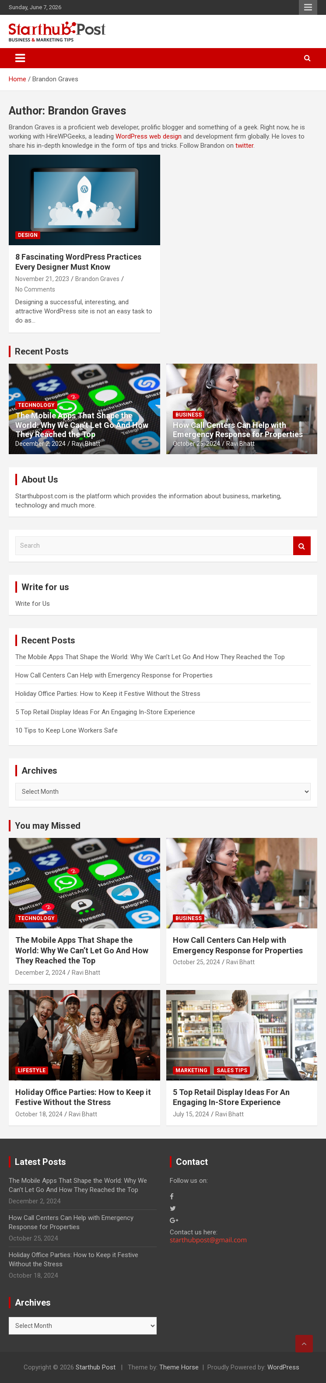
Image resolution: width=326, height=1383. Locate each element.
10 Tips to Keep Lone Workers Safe (66, 730)
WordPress (283, 1367)
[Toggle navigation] (20, 58)
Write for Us (32, 604)
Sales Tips (232, 1070)
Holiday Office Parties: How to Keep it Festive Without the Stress (107, 694)
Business (188, 415)
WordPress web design (149, 136)
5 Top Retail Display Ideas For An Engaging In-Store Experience (105, 712)
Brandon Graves (97, 278)
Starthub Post (96, 1367)
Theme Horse (179, 1367)
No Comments (35, 289)
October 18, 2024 (39, 1114)
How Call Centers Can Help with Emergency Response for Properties (238, 429)
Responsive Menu (308, 7)
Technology (36, 405)
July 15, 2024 (191, 1114)
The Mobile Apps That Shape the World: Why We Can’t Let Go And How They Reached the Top (81, 425)
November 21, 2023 (42, 278)
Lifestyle (32, 1070)
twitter (244, 145)
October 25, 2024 (196, 443)
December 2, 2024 (40, 443)
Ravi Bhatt (86, 443)
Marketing (191, 1070)
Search (302, 545)
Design (28, 235)
